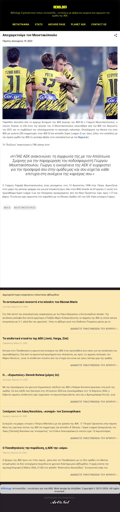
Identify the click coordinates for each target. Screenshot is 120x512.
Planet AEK (78, 24)
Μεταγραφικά (20, 24)
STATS (38, 24)
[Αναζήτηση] (116, 8)
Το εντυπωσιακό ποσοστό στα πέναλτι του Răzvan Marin (40, 302)
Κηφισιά (82, 137)
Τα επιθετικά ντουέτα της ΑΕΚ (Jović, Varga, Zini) (35, 338)
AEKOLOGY (60, 7)
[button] (116, 36)
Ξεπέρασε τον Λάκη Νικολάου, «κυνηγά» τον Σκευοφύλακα (41, 411)
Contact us (98, 24)
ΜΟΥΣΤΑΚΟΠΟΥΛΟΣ (24, 207)
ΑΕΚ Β (7, 207)
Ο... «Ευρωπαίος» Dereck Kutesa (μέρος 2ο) (30, 375)
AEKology (6, 488)
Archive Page (56, 24)
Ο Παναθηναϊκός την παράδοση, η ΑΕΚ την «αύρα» (35, 448)
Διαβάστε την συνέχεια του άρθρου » (94, 328)
